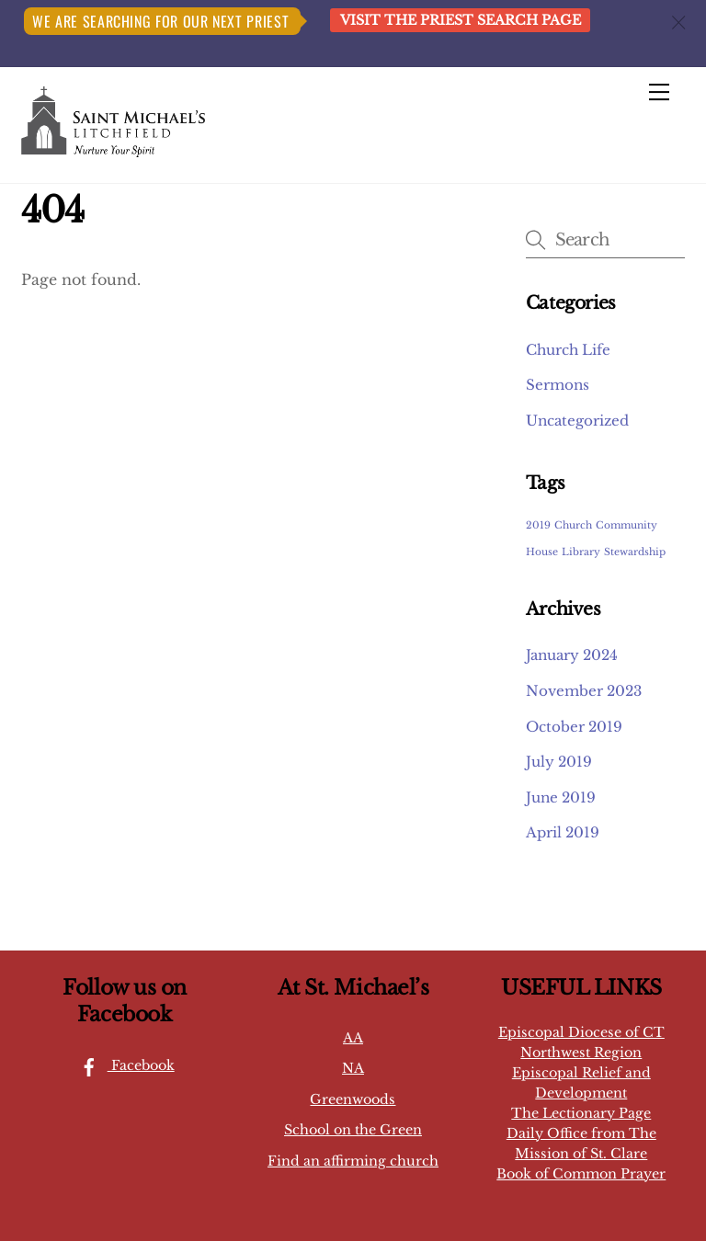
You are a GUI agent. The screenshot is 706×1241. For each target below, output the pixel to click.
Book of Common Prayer (581, 1174)
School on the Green (353, 1129)
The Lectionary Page (581, 1113)
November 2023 (584, 691)
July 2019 (559, 761)
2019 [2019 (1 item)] (538, 525)
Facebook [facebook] (123, 1065)
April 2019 (562, 832)
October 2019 (574, 726)
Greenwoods (352, 1099)
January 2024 (572, 655)
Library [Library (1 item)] (581, 552)
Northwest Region (581, 1052)
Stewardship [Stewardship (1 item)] (635, 552)
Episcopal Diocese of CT (581, 1032)
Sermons (557, 384)
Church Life (568, 350)
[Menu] (659, 92)
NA (353, 1068)
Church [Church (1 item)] (573, 525)
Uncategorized (577, 420)
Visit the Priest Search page (460, 20)
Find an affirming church (353, 1161)
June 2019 (561, 797)
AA (353, 1038)
